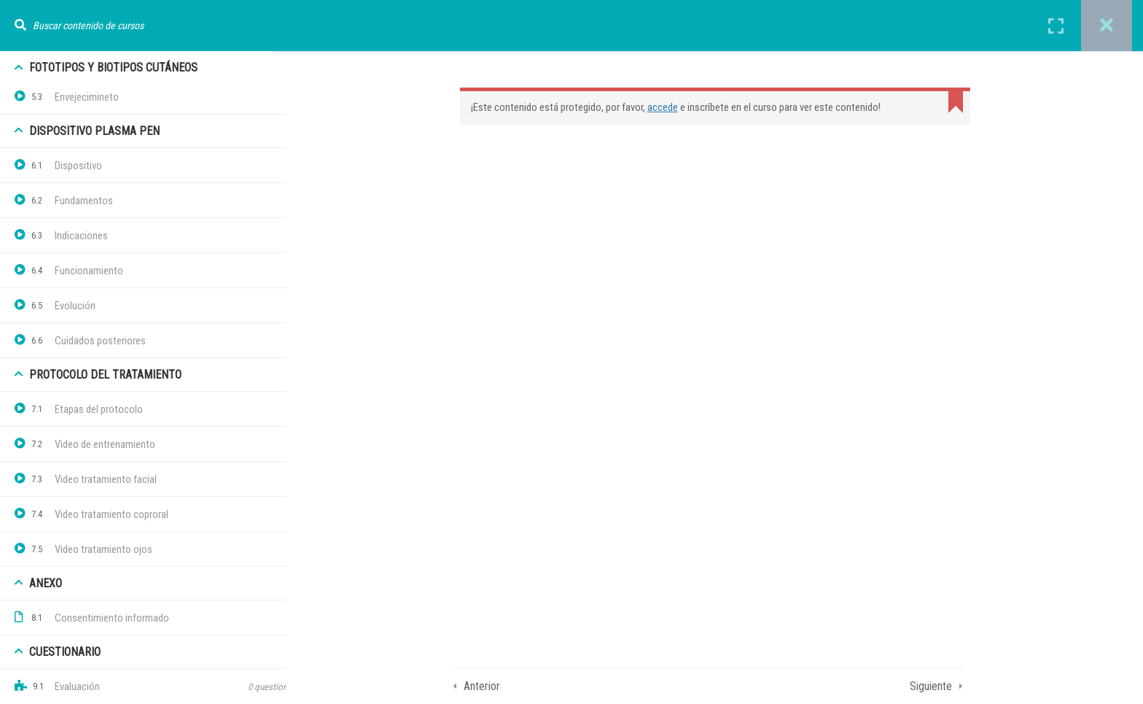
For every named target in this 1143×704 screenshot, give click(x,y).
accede (692, 107)
